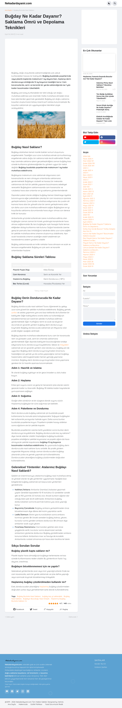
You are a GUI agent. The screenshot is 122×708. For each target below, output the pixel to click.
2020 (86, 215)
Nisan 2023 (88, 177)
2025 (85, 168)
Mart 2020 (88, 262)
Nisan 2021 (88, 208)
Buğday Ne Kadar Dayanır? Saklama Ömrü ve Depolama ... (97, 225)
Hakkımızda (23, 704)
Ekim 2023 (87, 175)
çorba (14, 312)
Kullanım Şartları (101, 667)
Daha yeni (10, 617)
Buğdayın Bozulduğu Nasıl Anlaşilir (36, 599)
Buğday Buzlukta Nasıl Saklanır (24, 10)
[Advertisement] (99, 27)
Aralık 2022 (88, 182)
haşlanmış (44, 586)
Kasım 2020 (88, 219)
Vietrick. (61, 702)
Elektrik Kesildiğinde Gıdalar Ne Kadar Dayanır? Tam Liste (104, 119)
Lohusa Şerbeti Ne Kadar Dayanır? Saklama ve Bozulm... (96, 248)
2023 (85, 173)
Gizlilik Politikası (36, 704)
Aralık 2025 (88, 170)
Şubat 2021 (88, 210)
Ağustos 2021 (89, 198)
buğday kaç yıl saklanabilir (52, 596)
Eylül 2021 (87, 196)
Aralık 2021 (88, 189)
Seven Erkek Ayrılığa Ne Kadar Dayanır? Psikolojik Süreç (104, 107)
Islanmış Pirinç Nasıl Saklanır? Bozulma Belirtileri (104, 85)
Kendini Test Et (100, 664)
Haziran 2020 (89, 255)
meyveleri (64, 345)
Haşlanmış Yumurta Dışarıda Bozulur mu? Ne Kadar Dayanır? (97, 78)
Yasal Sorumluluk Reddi (54, 704)
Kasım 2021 (88, 191)
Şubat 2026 (89, 163)
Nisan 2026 (88, 159)
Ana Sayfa (8, 10)
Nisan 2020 (88, 259)
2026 (86, 156)
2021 (86, 187)
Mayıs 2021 (88, 205)
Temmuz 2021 (89, 201)
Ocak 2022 (87, 184)
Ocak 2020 (88, 266)
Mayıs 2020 (88, 257)
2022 (85, 180)
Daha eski (72, 617)
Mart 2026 (88, 161)
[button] (109, 3)
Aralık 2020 (88, 217)
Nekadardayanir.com (18, 3)
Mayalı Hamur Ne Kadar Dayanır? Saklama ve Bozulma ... (96, 244)
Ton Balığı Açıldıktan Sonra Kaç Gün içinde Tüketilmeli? (105, 96)
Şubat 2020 (88, 264)
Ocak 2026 (88, 166)
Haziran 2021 (88, 203)
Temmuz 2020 (89, 252)
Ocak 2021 (88, 212)
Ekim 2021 (88, 194)
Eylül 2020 (87, 222)
